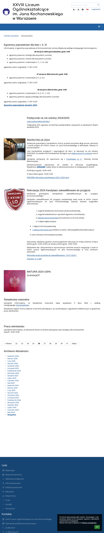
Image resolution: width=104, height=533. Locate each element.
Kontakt (8, 504)
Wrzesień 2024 (13, 402)
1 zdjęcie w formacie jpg (41, 230)
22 (16, 343)
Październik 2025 (14, 371)
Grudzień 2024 (13, 395)
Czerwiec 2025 (13, 380)
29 (56, 343)
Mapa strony (10, 496)
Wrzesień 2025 (13, 373)
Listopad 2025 (13, 368)
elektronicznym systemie (82, 153)
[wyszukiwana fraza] (86, 5)
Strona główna (11, 36)
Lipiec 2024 (11, 407)
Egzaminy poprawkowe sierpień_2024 (20, 105)
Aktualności (27, 36)
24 (28, 343)
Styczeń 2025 (12, 393)
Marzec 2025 (12, 388)
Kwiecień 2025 (13, 385)
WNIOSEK (41, 167)
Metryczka (9, 491)
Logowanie (95, 9)
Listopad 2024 (13, 397)
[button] (87, 9)
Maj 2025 (11, 383)
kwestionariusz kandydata (48, 218)
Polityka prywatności (13, 487)
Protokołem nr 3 (74, 159)
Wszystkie (11, 414)
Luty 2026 (11, 361)
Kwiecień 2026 (13, 356)
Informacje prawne (13, 483)
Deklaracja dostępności (14, 479)
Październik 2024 (14, 400)
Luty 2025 (11, 390)
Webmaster (10, 470)
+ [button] (74, 9)
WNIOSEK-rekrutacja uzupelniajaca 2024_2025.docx (48, 177)
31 (67, 343)
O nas (7, 500)
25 (33, 343)
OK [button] (97, 527)
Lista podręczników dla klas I (38, 121)
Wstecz (8, 343)
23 (22, 343)
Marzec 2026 (12, 358)
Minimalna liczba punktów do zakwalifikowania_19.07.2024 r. (52, 255)
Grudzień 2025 (13, 366)
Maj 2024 (11, 412)
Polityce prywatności (89, 523)
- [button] (78, 9)
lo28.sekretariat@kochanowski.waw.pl (20, 523)
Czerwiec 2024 (13, 410)
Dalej (75, 343)
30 (62, 343)
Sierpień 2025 (12, 375)
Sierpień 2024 (12, 405)
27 (45, 343)
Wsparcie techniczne (13, 474)
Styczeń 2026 (12, 363)
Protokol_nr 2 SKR (34, 259)
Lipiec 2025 (11, 378)
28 (50, 343)
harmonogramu (22, 305)
